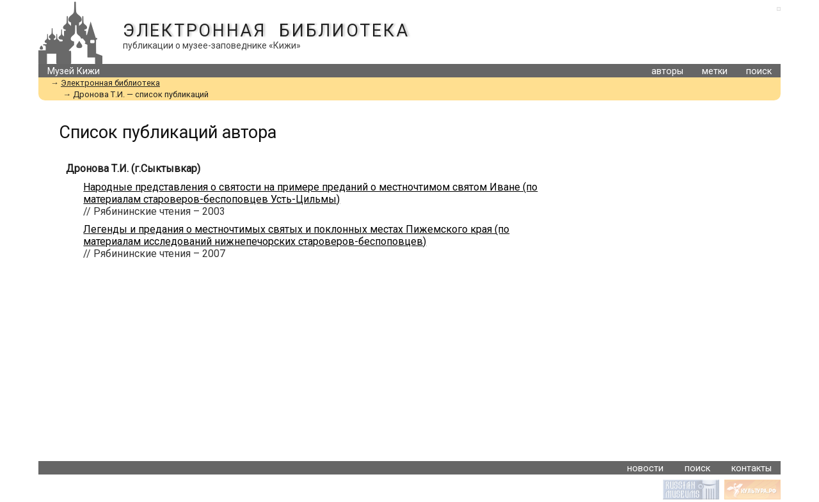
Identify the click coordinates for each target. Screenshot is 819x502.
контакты (751, 468)
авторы (667, 71)
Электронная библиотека (266, 30)
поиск (759, 71)
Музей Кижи (73, 71)
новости (645, 468)
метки (715, 71)
